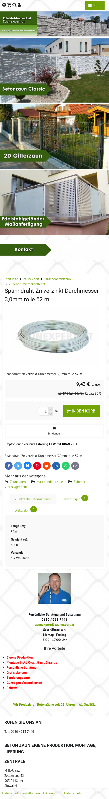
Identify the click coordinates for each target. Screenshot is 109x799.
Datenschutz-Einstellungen (21, 793)
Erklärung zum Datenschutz (62, 793)
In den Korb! (82, 411)
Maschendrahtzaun (50, 481)
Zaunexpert (18, 481)
